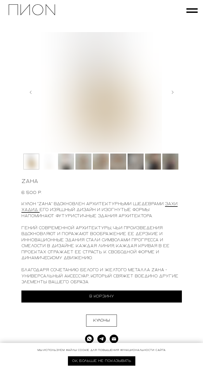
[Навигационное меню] (192, 10)
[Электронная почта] (114, 339)
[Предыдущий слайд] (31, 92)
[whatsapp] (89, 339)
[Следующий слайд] (172, 92)
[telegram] (101, 339)
